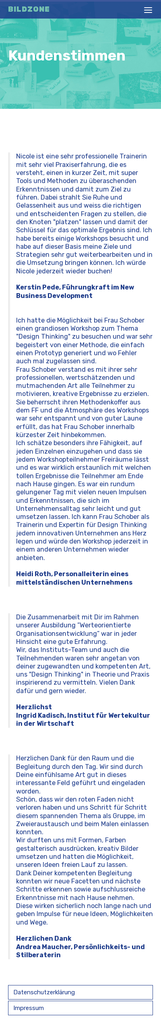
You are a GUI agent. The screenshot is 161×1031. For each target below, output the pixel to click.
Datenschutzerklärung (44, 992)
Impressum (28, 1008)
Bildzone (29, 9)
